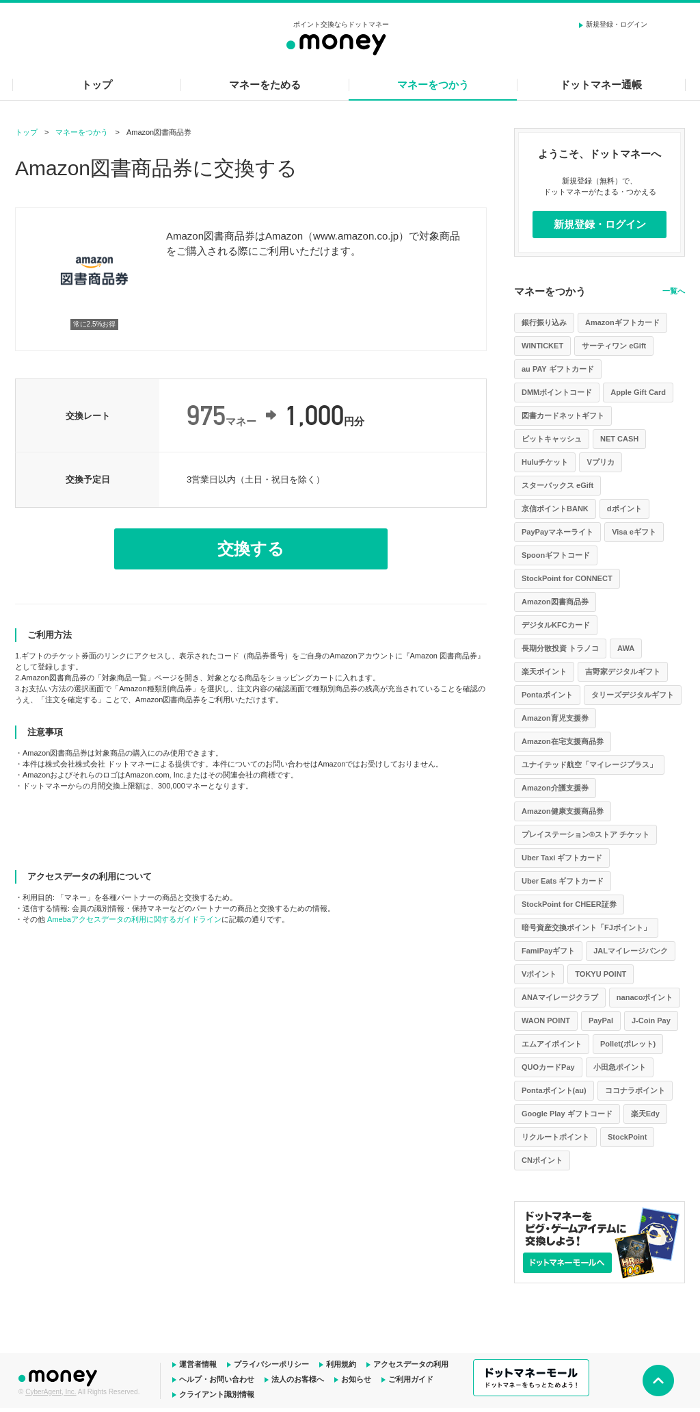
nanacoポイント (645, 997)
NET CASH (619, 439)
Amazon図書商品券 (555, 602)
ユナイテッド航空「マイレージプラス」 (589, 764)
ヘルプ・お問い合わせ (216, 1379)
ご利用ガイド (410, 1379)
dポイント (624, 508)
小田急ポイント (619, 1067)
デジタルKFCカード (556, 625)
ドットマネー (59, 1376)
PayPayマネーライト (557, 532)
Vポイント (539, 974)
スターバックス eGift (557, 485)
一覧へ (673, 291)
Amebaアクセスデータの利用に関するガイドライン (134, 919)
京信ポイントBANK (555, 508)
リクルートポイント (555, 1137)
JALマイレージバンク (630, 951)
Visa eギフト (634, 532)
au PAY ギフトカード (558, 369)
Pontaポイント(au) (554, 1090)
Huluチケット (545, 462)
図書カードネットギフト (563, 415)
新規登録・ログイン (616, 24)
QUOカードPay (548, 1067)
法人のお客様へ (297, 1379)
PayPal (601, 1020)
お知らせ (356, 1379)
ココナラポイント (635, 1090)
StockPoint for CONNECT (567, 578)
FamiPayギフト (548, 951)
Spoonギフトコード (556, 555)
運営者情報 (198, 1364)
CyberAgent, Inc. (50, 1392)
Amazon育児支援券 (555, 718)
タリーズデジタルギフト (632, 695)
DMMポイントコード (557, 392)
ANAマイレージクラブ (560, 997)
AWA (625, 648)
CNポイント (542, 1160)
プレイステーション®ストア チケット (585, 834)
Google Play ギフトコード (567, 1113)
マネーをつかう (433, 84)
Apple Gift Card (638, 392)
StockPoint (627, 1137)
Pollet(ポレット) (628, 1044)
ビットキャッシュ (552, 439)
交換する (250, 548)
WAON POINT (546, 1020)
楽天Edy (645, 1113)
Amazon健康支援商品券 (563, 811)
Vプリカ (600, 462)
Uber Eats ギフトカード (563, 881)
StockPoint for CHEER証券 (569, 904)
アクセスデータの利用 (410, 1364)
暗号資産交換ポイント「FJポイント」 (586, 927)
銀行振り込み (544, 322)
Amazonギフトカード (622, 322)
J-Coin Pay (651, 1020)
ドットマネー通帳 (601, 84)
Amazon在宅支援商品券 (563, 741)
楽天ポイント (544, 671)
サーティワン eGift (614, 346)
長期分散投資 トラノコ (560, 648)
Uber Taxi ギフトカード (562, 857)
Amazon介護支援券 (555, 788)
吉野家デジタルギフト (622, 671)
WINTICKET (542, 346)
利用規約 (341, 1364)
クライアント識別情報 (216, 1394)
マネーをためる (265, 84)
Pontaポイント (547, 695)
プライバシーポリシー (271, 1364)
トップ (96, 84)
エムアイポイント (552, 1044)
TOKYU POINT (600, 974)
